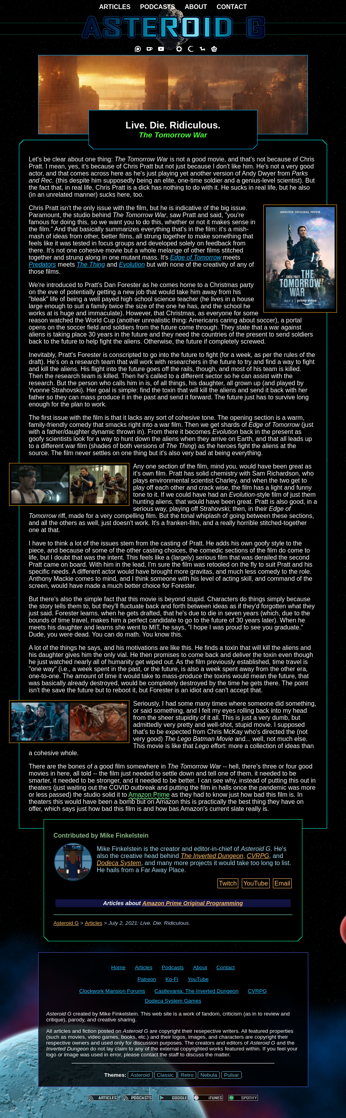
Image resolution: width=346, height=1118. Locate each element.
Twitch (228, 883)
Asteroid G (66, 923)
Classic (165, 1075)
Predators (42, 264)
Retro (186, 1075)
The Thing (91, 264)
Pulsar (231, 1075)
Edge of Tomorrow (195, 257)
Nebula (209, 1075)
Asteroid (140, 1075)
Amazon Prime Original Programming (192, 903)
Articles (94, 923)
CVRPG (258, 856)
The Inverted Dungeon (211, 856)
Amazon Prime (148, 794)
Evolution (132, 264)
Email (282, 883)
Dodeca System (119, 863)
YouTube (255, 883)
